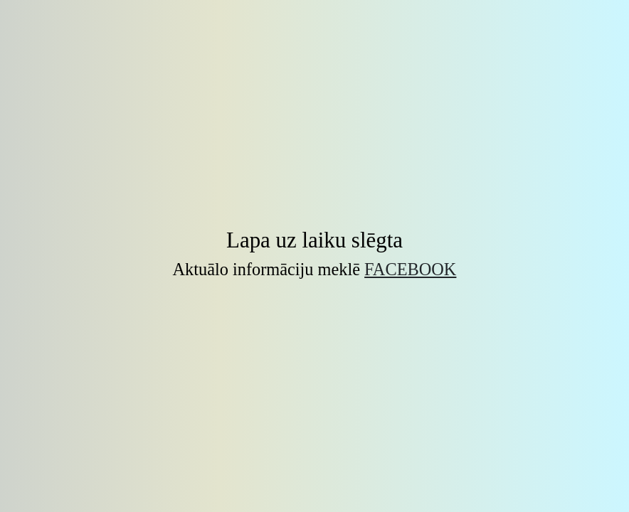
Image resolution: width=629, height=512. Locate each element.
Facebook (410, 269)
